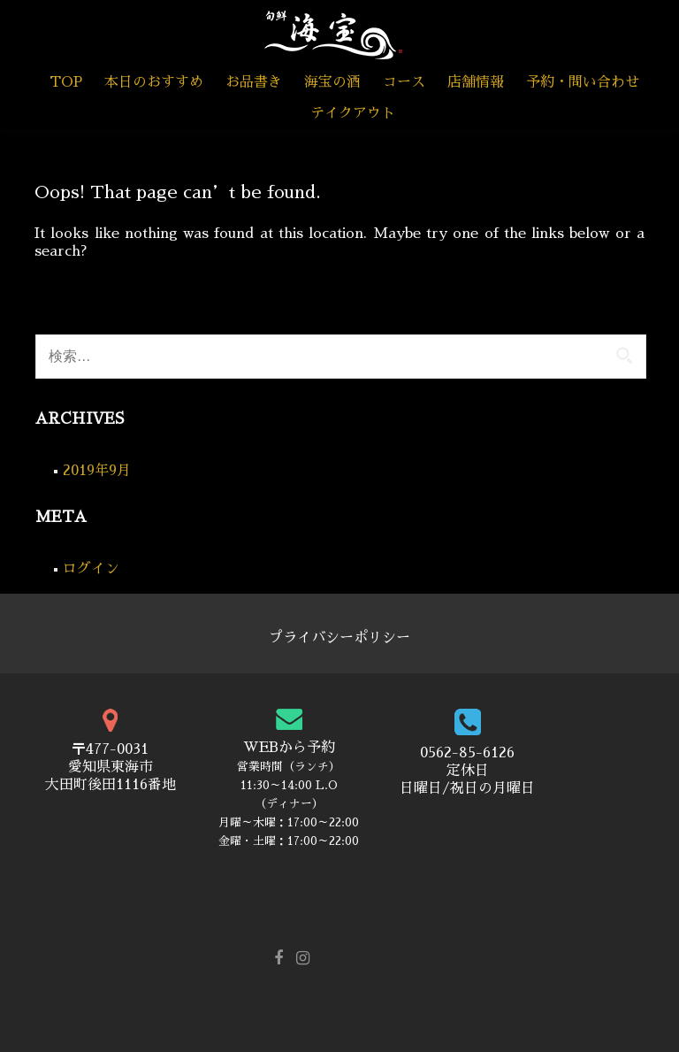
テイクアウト (352, 113)
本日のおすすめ (153, 82)
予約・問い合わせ (582, 82)
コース (404, 82)
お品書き (253, 82)
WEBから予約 (289, 748)
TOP (66, 82)
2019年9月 (97, 471)
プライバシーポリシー (339, 638)
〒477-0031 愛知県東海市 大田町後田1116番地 (110, 767)
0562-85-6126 (467, 753)
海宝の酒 (332, 82)
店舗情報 (475, 82)
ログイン (91, 569)
